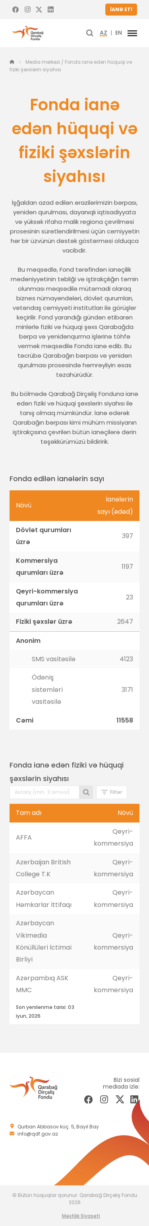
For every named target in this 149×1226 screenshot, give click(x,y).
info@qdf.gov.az (37, 1133)
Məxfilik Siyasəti (81, 1215)
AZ (103, 33)
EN (118, 33)
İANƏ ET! (121, 9)
